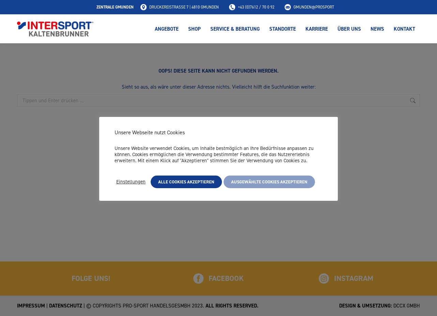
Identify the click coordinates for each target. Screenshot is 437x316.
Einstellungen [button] (131, 182)
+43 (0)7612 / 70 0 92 (251, 7)
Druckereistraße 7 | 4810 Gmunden (179, 7)
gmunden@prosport (309, 7)
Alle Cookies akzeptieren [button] (186, 182)
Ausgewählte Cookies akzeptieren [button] (269, 182)
